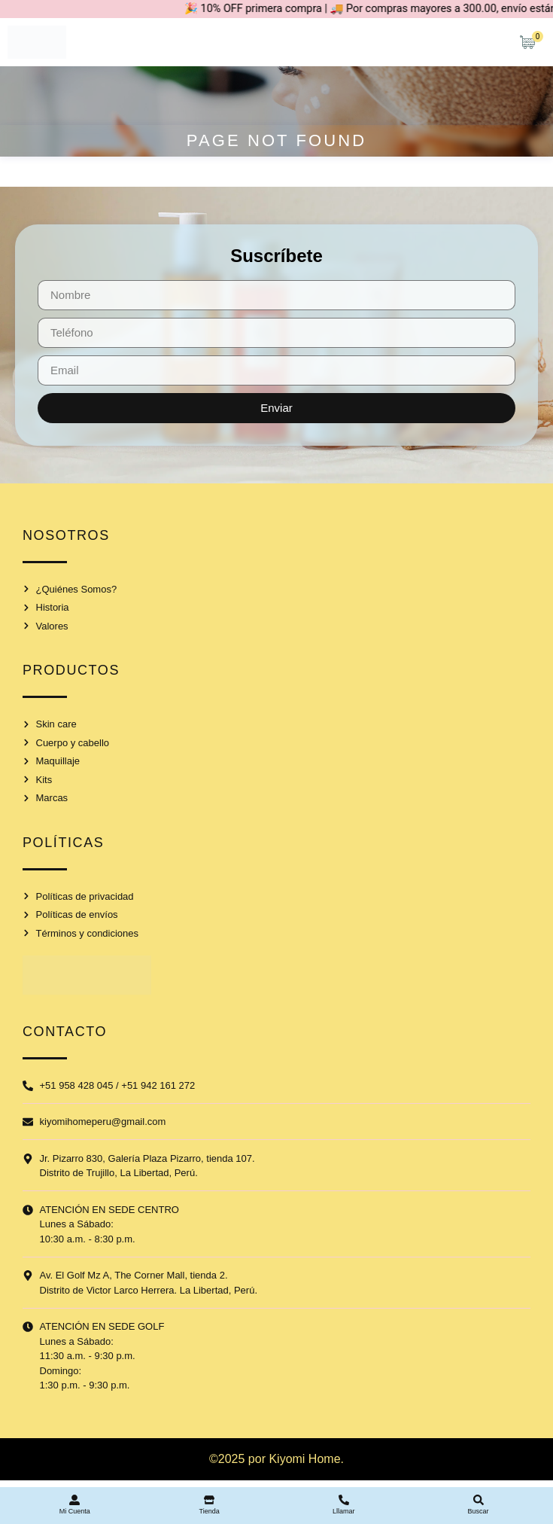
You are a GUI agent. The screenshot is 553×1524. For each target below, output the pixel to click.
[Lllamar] (344, 1500)
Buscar (478, 1511)
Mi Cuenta (74, 1511)
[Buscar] (478, 1500)
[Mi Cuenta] (74, 1500)
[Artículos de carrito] (531, 42)
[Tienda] (209, 1500)
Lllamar (344, 1511)
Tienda (209, 1511)
